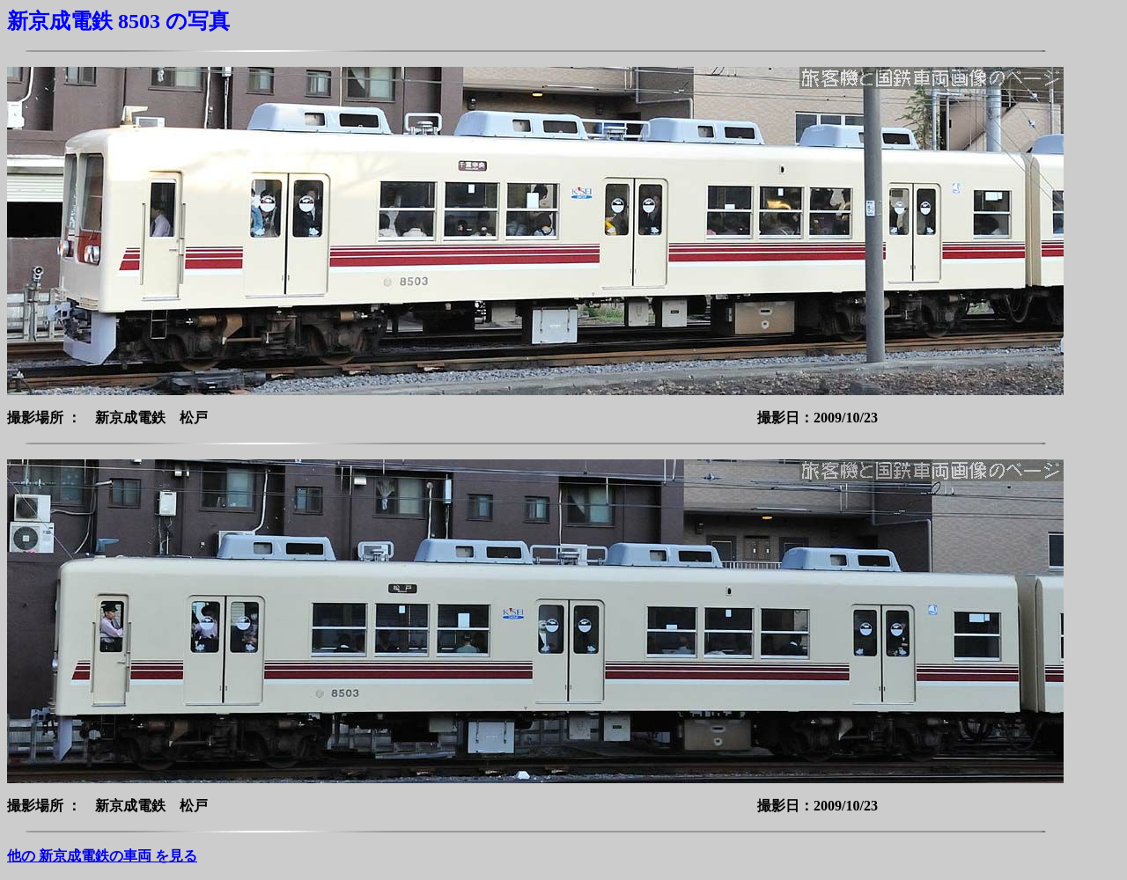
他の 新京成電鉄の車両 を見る (102, 855)
